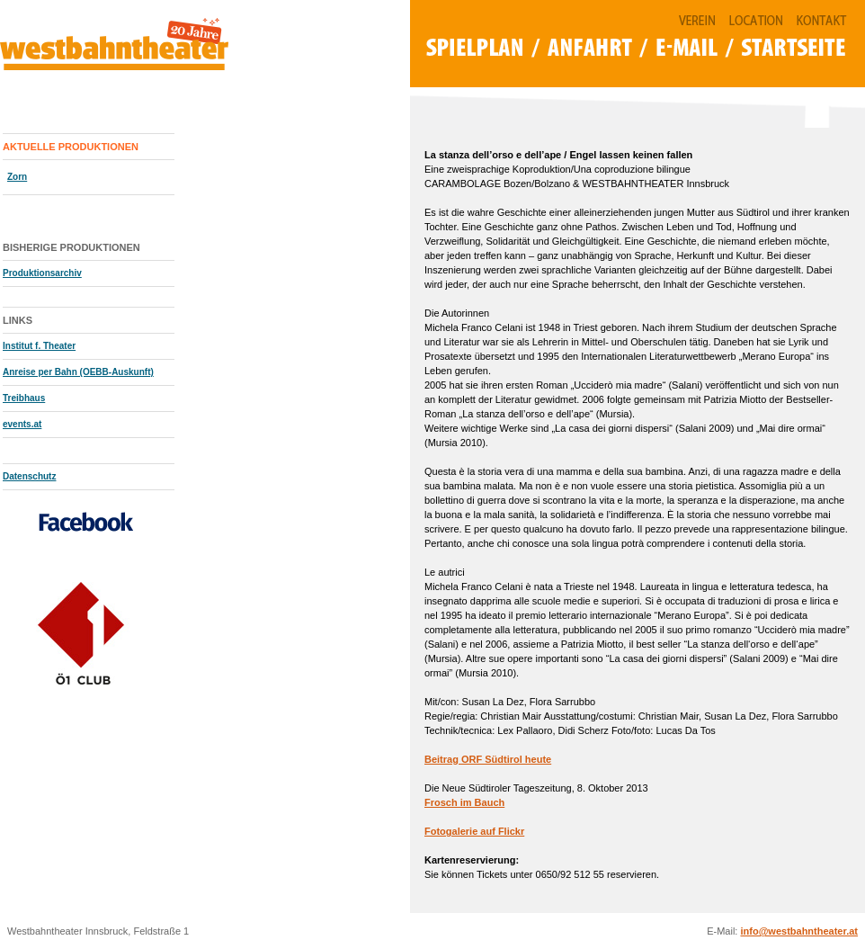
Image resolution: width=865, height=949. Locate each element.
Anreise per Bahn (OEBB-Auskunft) (78, 372)
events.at (22, 424)
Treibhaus (24, 398)
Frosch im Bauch (464, 802)
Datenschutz (29, 476)
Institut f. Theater (39, 346)
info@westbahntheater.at (799, 931)
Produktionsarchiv (42, 273)
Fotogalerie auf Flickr (474, 831)
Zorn (17, 177)
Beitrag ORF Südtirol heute (487, 759)
